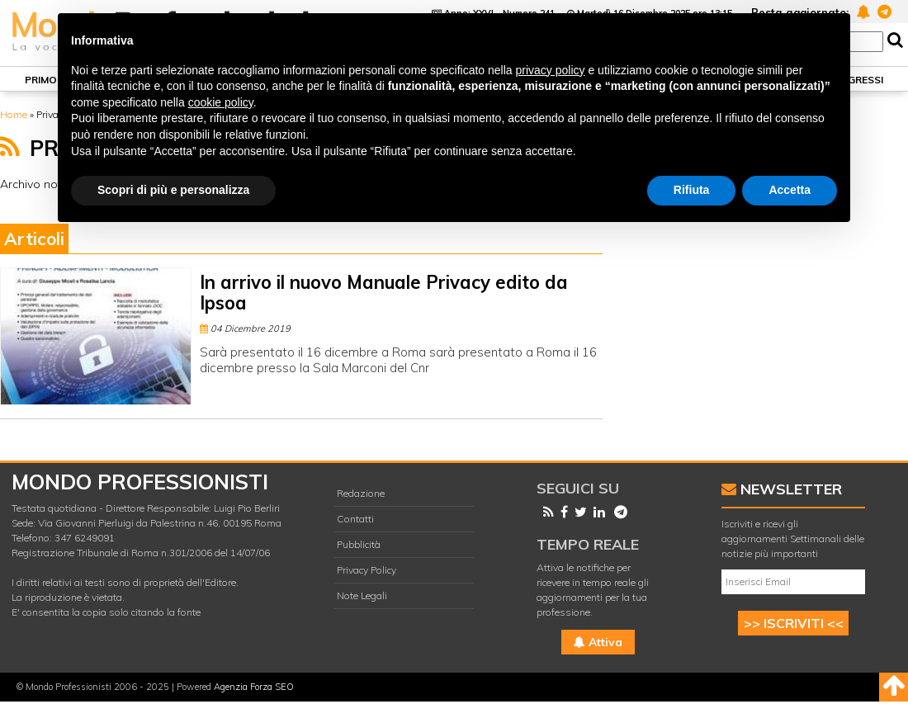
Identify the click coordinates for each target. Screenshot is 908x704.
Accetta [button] (789, 189)
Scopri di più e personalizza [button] (173, 189)
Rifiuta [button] (692, 189)
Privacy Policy (366, 570)
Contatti (355, 519)
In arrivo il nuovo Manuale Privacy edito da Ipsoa (384, 292)
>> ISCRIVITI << (794, 623)
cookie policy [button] (220, 102)
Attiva (598, 642)
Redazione (361, 493)
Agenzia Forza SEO (254, 686)
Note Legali (362, 595)
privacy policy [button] (550, 70)
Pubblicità (359, 544)
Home (13, 114)
